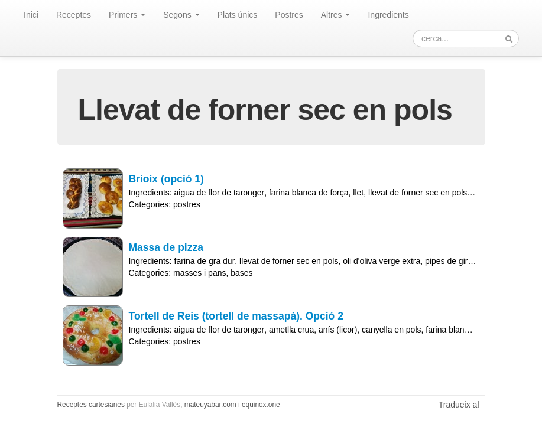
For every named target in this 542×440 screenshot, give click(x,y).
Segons (181, 14)
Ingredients (388, 14)
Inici (31, 14)
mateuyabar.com (210, 404)
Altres (335, 14)
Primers (127, 14)
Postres (289, 14)
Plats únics (238, 14)
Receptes (73, 14)
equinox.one (261, 404)
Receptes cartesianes (91, 404)
